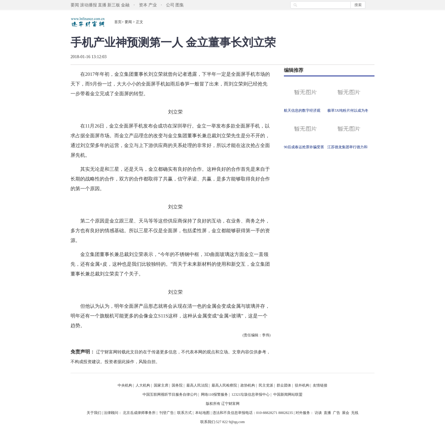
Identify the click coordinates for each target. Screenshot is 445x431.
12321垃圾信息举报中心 (250, 394)
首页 (118, 22)
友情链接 (320, 385)
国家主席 (161, 385)
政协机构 (247, 385)
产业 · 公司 (161, 5)
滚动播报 (88, 5)
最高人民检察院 (224, 385)
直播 (102, 5)
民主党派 (266, 385)
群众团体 (284, 385)
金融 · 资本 (134, 5)
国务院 (177, 385)
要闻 (75, 5)
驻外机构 (302, 385)
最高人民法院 (197, 385)
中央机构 (125, 385)
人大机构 (143, 385)
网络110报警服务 (214, 394)
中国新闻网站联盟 (287, 394)
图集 (179, 5)
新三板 (113, 5)
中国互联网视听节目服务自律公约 (170, 394)
